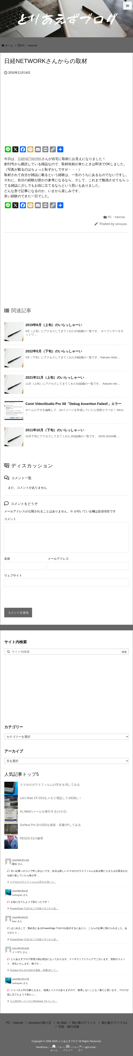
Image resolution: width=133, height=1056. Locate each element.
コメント (10, 519)
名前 (7, 558)
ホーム (9, 45)
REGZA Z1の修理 (31, 838)
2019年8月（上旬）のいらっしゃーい (53, 325)
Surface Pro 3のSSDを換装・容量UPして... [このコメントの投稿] (34, 970)
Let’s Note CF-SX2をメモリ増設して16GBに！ (51, 798)
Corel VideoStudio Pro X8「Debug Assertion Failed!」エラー (73, 404)
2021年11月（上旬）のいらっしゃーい (54, 377)
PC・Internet (29, 45)
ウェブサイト (13, 575)
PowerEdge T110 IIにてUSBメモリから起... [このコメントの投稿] (34, 908)
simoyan (121, 224)
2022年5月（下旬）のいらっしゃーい (53, 351)
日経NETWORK (30, 159)
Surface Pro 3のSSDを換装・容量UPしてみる (50, 824)
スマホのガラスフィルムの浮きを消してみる (50, 784)
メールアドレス (58, 558)
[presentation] (32, 597)
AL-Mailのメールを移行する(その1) (43, 811)
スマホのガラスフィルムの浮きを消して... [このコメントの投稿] (33, 882)
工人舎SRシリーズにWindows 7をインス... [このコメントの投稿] (33, 1001)
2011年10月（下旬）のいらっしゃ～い (54, 430)
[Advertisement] (66, 114)
